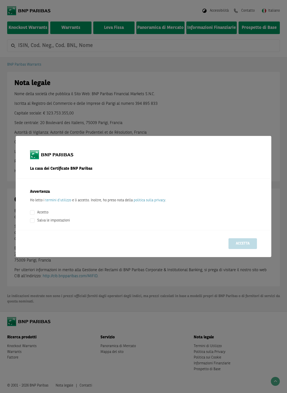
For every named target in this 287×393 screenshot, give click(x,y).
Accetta (243, 243)
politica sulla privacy (149, 200)
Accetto (42, 212)
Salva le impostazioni (53, 220)
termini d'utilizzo (58, 200)
